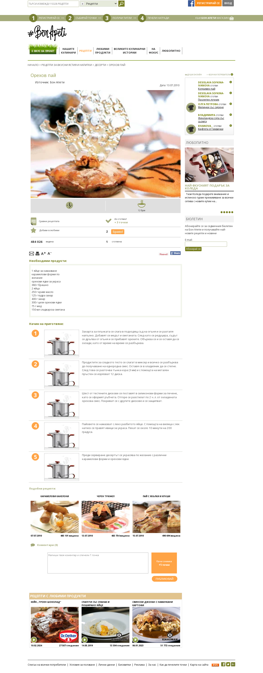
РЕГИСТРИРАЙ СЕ (49, 18)
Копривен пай (206, 89)
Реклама (139, 664)
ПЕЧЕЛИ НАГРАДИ (158, 18)
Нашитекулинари (68, 50)
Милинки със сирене (211, 107)
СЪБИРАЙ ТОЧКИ (86, 18)
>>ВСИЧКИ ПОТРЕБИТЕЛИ (218, 74)
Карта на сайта (199, 664)
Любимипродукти (102, 50)
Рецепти (85, 51)
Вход (228, 3)
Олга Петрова (208, 104)
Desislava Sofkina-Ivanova (211, 84)
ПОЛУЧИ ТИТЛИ (122, 18)
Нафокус (153, 50)
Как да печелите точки (173, 664)
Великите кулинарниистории (129, 50)
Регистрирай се (208, 3)
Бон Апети (57, 82)
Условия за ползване (82, 664)
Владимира (206, 115)
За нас (152, 664)
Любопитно (171, 51)
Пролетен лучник (208, 99)
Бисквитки (124, 664)
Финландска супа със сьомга (211, 119)
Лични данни (106, 664)
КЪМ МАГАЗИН (214, 18)
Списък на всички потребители (47, 664)
